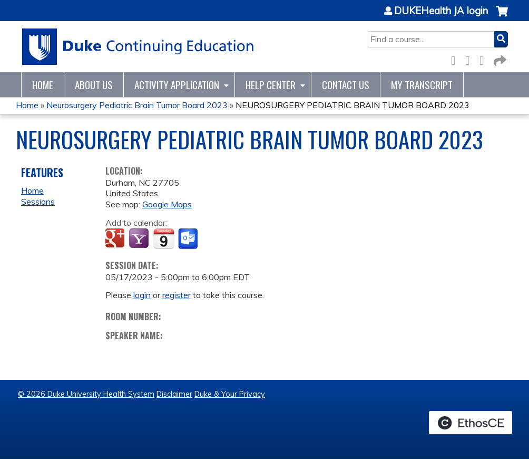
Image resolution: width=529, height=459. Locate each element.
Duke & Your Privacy (229, 394)
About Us (94, 84)
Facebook (456, 59)
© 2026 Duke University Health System (86, 394)
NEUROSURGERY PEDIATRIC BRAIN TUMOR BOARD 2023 (352, 105)
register (176, 295)
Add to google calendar (116, 239)
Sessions (38, 201)
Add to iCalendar (163, 238)
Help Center (271, 84)
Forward (499, 59)
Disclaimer (174, 394)
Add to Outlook (189, 239)
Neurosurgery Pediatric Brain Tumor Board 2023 (137, 105)
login (142, 295)
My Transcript (422, 84)
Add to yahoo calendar (140, 239)
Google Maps (167, 204)
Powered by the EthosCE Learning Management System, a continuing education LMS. (470, 422)
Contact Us (345, 84)
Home (42, 84)
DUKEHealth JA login (441, 11)
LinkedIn (484, 59)
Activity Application (176, 84)
